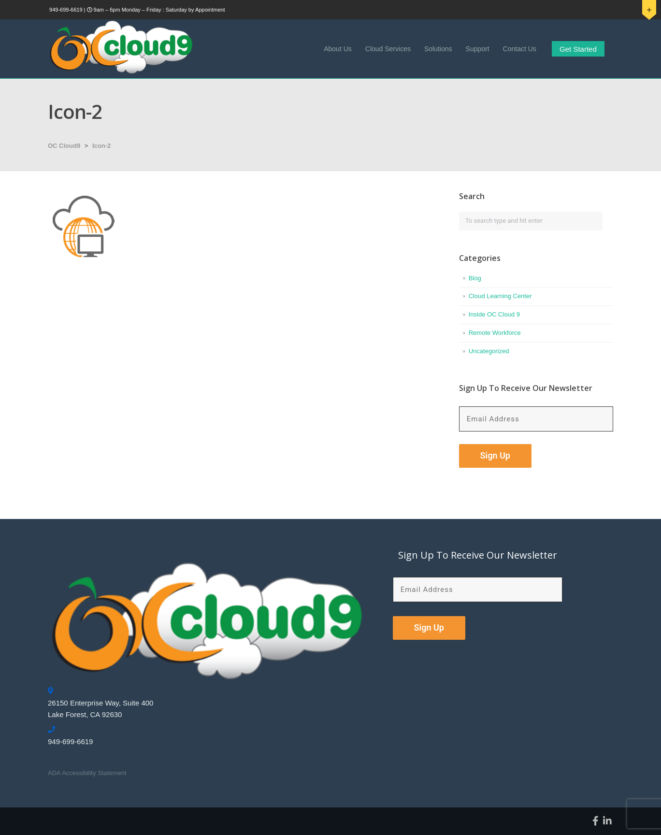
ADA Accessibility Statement (87, 773)
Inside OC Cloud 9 (494, 314)
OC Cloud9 (64, 145)
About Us (338, 49)
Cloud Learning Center (500, 296)
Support (477, 49)
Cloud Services (388, 49)
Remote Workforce (495, 332)
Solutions (438, 49)
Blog (475, 278)
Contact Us (519, 49)
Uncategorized (489, 351)
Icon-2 (101, 145)
